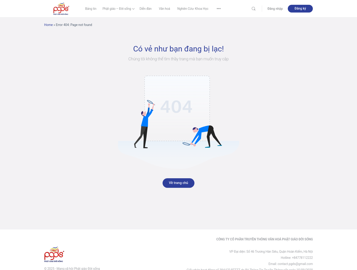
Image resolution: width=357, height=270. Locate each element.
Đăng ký (300, 8)
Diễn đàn (146, 8)
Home (48, 25)
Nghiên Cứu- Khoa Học (193, 8)
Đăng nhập (275, 8)
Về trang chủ (178, 183)
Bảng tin (90, 8)
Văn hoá (164, 8)
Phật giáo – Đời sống (116, 8)
